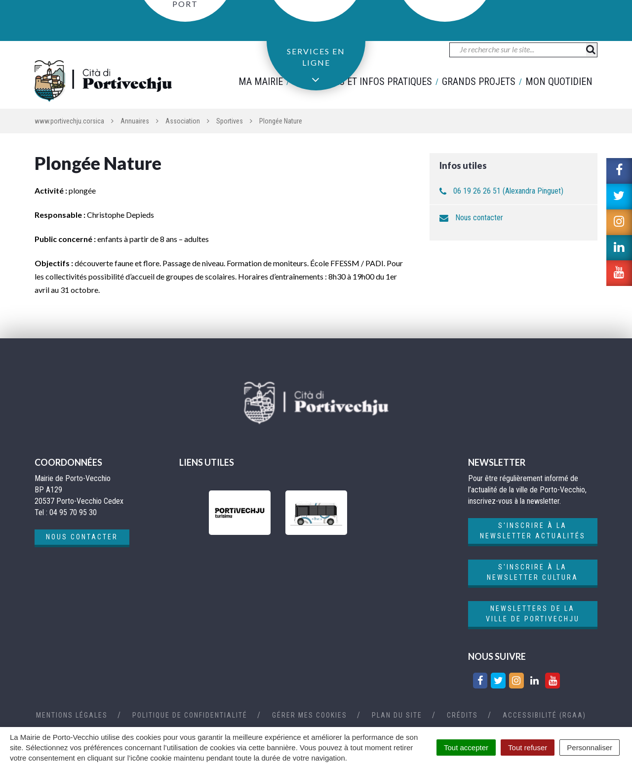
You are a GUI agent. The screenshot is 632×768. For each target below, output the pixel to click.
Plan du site (397, 715)
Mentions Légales (72, 715)
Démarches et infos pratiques (362, 81)
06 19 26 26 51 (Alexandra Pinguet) (508, 191)
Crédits (462, 715)
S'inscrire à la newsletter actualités (533, 531)
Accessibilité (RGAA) (544, 715)
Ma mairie (260, 81)
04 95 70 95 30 (76, 15)
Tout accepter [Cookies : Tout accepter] (466, 747)
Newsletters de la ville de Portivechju (533, 614)
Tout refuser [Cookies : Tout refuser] (527, 747)
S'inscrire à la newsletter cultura (532, 572)
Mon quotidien (558, 81)
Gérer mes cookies (309, 715)
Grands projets (478, 81)
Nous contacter (479, 217)
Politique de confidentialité (189, 715)
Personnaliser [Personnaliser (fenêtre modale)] (589, 747)
